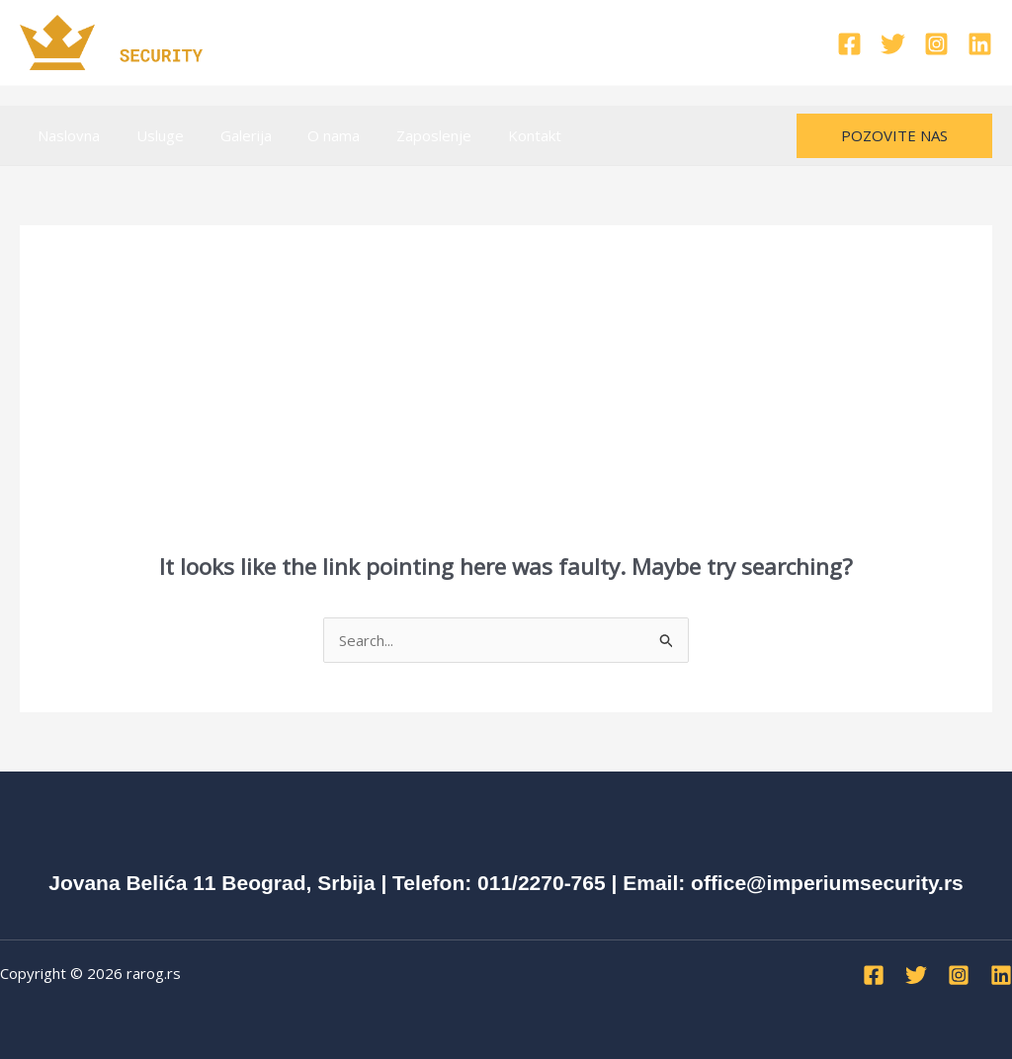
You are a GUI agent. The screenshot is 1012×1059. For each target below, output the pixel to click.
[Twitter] (893, 44)
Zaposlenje (404, 135)
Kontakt (498, 135)
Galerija (229, 135)
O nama (311, 135)
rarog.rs (153, 973)
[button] (894, 136)
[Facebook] (849, 44)
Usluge (150, 135)
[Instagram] (936, 44)
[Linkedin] (980, 44)
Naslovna (66, 135)
